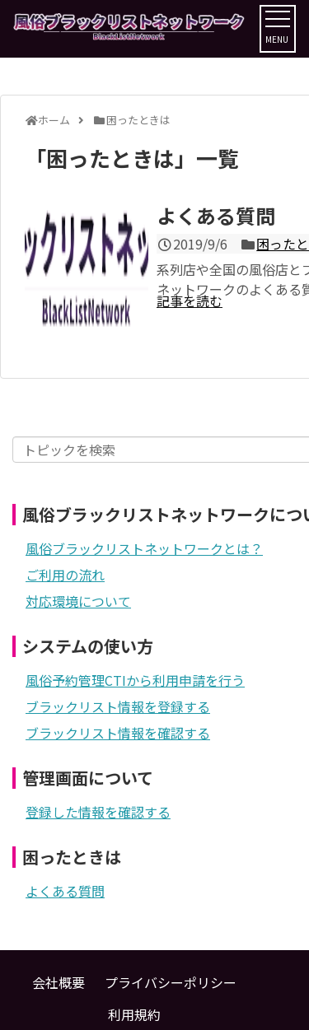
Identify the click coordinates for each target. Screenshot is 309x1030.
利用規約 (134, 1014)
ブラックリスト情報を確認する (118, 733)
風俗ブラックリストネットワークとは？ (144, 548)
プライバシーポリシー (170, 982)
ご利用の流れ (65, 575)
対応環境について (78, 601)
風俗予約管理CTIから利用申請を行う (135, 680)
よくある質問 (216, 215)
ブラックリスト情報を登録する (118, 706)
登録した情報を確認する (98, 812)
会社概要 (58, 982)
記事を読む (189, 300)
